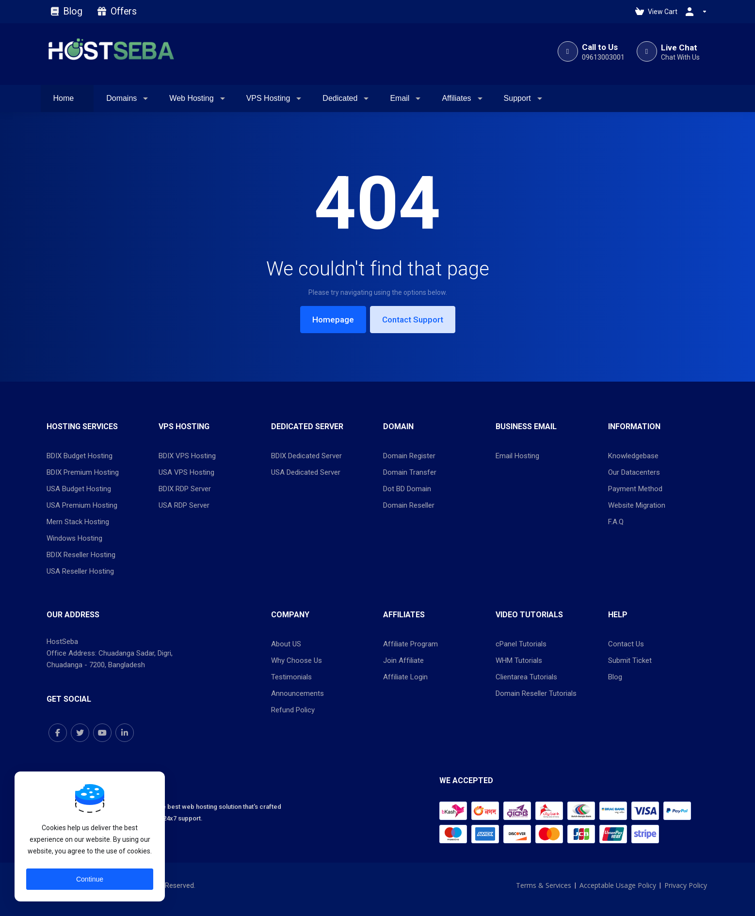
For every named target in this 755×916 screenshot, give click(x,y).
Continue (89, 879)
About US (286, 644)
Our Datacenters (634, 472)
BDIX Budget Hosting (79, 455)
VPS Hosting (268, 98)
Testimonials (291, 677)
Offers (117, 11)
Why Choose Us (296, 660)
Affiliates (456, 98)
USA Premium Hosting (82, 505)
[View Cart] (656, 11)
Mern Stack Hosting (78, 521)
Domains (121, 98)
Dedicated (339, 98)
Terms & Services (543, 885)
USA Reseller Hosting (80, 571)
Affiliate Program (410, 644)
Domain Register (409, 455)
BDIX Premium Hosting (83, 472)
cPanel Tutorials (521, 644)
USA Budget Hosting (79, 488)
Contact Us (626, 644)
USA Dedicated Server (305, 472)
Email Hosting (517, 455)
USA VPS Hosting (186, 472)
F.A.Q (616, 521)
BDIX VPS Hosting (187, 455)
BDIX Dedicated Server (306, 455)
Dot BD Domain (407, 488)
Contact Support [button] (412, 319)
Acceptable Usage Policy (617, 885)
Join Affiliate (403, 660)
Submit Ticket (630, 660)
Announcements (297, 693)
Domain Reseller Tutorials (536, 693)
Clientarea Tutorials (526, 677)
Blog (68, 11)
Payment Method (635, 488)
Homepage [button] (333, 319)
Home (63, 98)
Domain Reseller (408, 505)
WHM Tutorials (519, 660)
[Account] (694, 11)
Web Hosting (191, 98)
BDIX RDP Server (185, 488)
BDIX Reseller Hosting (81, 554)
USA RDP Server (184, 505)
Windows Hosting (74, 538)
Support (517, 98)
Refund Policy (293, 710)
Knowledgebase (633, 455)
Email (399, 98)
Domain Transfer (409, 472)
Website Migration (636, 505)
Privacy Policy (685, 885)
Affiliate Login (405, 677)
